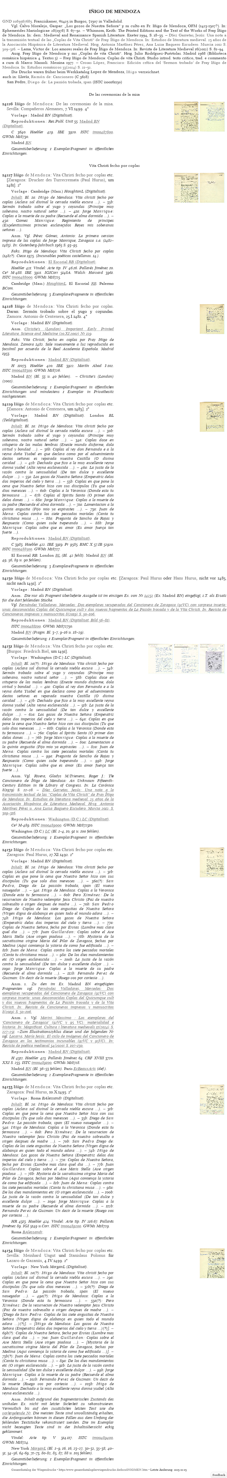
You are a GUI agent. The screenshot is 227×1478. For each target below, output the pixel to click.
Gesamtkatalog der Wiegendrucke (33, 1470)
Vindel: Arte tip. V (33, 1437)
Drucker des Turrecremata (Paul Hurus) (66, 179)
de (34, 103)
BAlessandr (33, 1232)
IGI (26, 1226)
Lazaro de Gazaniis (24, 1260)
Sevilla (13, 108)
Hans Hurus (184, 578)
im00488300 (22, 370)
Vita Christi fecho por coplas (79, 175)
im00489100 (42, 1062)
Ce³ (5, 272)
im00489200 (71, 1226)
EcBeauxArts (85, 1068)
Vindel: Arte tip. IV (50, 267)
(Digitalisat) (72, 261)
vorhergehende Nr (16, 1413)
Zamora (14, 316)
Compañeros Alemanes (42, 108)
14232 (148, 595)
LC (47, 831)
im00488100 (31, 626)
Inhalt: (17, 197)
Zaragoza (16, 179)
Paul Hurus (151, 578)
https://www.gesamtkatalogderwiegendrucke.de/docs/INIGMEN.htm (103, 1470)
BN (28, 142)
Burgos (14, 651)
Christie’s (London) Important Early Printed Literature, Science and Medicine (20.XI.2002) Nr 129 (58, 331)
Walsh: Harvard (88, 272)
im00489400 (102, 1437)
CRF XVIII (94, 1058)
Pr (67, 544)
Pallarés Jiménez (93, 267)
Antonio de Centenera (43, 316)
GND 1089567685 (17, 21)
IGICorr (51, 272)
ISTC (84, 132)
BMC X (86, 544)
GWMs (8, 136)
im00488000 (22, 277)
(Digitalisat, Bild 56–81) (79, 620)
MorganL (38, 1448)
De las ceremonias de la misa (84, 103)
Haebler (36, 132)
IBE (61, 132)
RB (93, 283)
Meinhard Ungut (39, 1255)
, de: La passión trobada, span (49, 82)
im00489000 (51, 825)
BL (57, 555)
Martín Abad (90, 365)
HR (14, 1221)
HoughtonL (56, 283)
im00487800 (103, 132)
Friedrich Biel (36, 651)
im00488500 (22, 549)
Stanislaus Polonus (87, 1255)
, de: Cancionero (46, 76)
